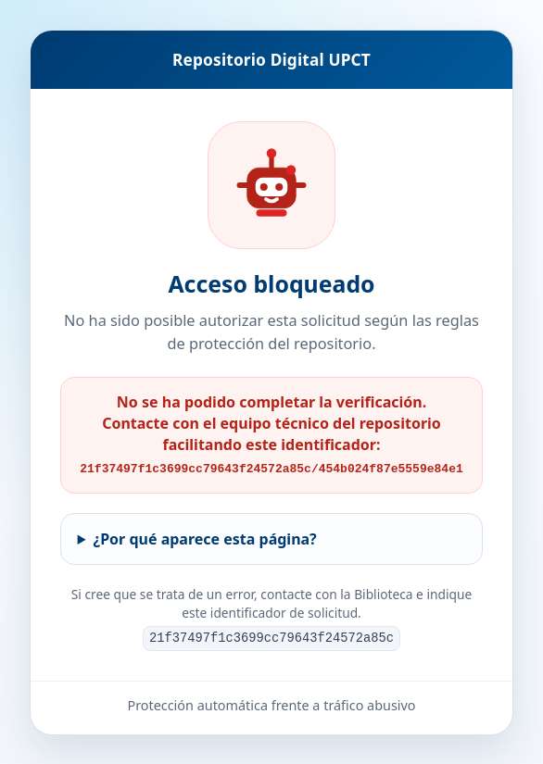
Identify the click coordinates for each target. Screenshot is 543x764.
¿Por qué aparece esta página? (205, 538)
